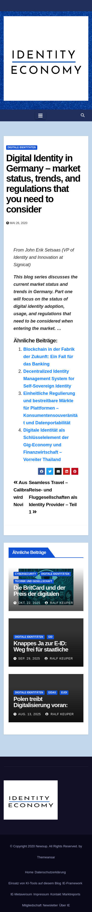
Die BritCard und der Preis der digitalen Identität (39, 593)
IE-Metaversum (21, 894)
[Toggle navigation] (40, 115)
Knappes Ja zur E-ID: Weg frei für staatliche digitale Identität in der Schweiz (41, 652)
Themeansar (46, 857)
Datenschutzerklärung (50, 872)
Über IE (64, 905)
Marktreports (71, 894)
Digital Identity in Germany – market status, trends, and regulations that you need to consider (43, 183)
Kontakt (55, 894)
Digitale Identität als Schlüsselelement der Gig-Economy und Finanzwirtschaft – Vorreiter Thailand (46, 445)
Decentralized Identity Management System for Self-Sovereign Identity (48, 378)
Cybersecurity (25, 574)
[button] (82, 115)
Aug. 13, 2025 (29, 714)
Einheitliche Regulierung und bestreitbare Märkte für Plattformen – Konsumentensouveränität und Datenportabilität (50, 408)
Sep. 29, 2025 (29, 658)
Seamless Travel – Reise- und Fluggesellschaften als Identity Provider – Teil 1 (53, 497)
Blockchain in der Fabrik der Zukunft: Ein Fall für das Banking (49, 356)
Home (29, 872)
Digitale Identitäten (22, 147)
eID (50, 637)
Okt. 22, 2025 (29, 603)
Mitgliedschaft (31, 905)
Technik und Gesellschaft (33, 581)
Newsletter (50, 905)
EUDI (64, 692)
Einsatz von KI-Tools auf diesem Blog (34, 883)
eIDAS (52, 692)
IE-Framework (72, 883)
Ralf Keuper (59, 603)
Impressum (41, 894)
